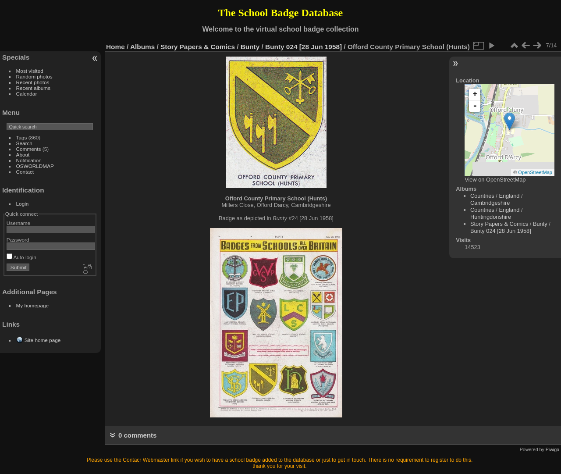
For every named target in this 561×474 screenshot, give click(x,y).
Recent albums (33, 88)
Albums (142, 46)
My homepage (32, 305)
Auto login (21, 257)
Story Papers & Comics (197, 46)
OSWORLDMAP (35, 166)
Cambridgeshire (490, 203)
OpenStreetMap (535, 172)
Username (18, 223)
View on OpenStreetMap (495, 179)
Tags (21, 137)
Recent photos (33, 82)
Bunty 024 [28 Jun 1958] (303, 46)
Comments (28, 149)
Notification (29, 160)
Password (18, 239)
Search (24, 143)
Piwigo (552, 449)
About (23, 154)
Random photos (34, 76)
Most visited (29, 71)
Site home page (42, 340)
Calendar (26, 93)
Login (22, 204)
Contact (25, 172)
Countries (482, 195)
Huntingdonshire (490, 217)
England (509, 195)
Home (115, 46)
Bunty (250, 46)
